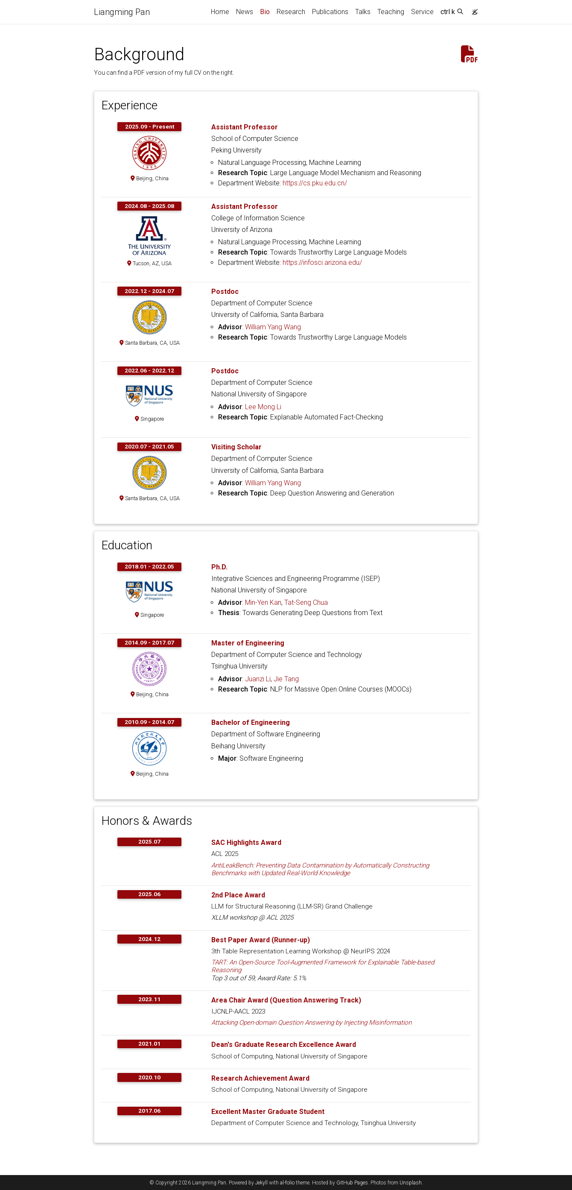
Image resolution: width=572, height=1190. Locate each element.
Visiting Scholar (236, 447)
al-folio (287, 1183)
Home (220, 12)
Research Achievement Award (260, 1078)
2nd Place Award (238, 895)
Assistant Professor (244, 127)
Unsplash (411, 1183)
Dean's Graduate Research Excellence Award (283, 1045)
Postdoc (225, 291)
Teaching (390, 12)
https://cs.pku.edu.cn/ (315, 183)
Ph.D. (219, 567)
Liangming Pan (122, 12)
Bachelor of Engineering (250, 722)
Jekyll (261, 1183)
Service (422, 12)
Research (291, 12)
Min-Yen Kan (263, 602)
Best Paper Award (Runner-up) (260, 940)
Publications (330, 12)
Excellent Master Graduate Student (267, 1112)
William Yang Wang (273, 327)
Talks (363, 12)
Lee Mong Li (263, 407)
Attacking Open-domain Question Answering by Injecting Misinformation (311, 1022)
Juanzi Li (258, 679)
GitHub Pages (352, 1183)
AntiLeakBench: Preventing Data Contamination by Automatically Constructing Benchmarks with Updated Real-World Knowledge (320, 869)
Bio (266, 11)
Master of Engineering (247, 643)
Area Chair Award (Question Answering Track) (286, 1000)
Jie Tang (286, 679)
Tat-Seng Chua (306, 602)
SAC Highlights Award (246, 842)
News (244, 12)
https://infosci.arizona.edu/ (322, 262)
